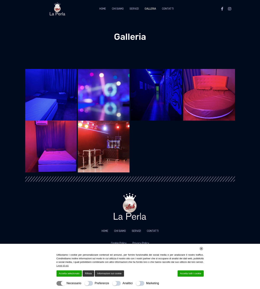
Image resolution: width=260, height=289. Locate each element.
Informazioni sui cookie (109, 273)
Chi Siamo (118, 8)
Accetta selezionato (69, 273)
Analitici (128, 283)
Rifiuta (88, 273)
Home (102, 8)
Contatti (168, 8)
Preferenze (102, 283)
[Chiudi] (201, 248)
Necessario (74, 283)
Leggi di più (62, 265)
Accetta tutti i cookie (190, 273)
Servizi (134, 8)
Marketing (152, 283)
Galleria (150, 8)
